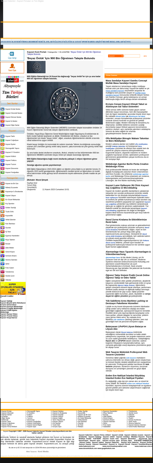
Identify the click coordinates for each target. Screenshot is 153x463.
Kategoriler (52, 52)
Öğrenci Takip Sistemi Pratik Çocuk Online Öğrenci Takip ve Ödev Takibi (128, 276)
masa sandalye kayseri (115, 91)
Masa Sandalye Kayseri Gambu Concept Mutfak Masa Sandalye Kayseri (126, 81)
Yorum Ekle (31, 185)
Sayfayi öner (32, 183)
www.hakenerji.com (87, 446)
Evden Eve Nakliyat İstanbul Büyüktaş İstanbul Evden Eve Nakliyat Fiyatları (125, 376)
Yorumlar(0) (32, 187)
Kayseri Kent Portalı (36, 52)
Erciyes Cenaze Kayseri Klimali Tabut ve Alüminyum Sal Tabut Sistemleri (126, 105)
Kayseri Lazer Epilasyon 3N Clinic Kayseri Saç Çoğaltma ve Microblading (127, 186)
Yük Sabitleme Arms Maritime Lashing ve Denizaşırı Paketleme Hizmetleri (127, 302)
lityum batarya (127, 332)
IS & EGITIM (64, 52)
